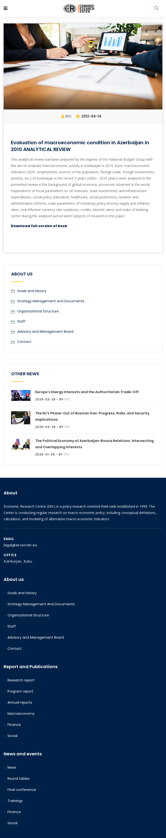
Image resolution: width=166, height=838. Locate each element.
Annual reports (18, 702)
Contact (24, 341)
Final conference (20, 789)
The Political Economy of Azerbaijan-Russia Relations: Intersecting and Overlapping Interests (94, 443)
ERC (66, 116)
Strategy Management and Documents (50, 301)
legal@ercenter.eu (20, 545)
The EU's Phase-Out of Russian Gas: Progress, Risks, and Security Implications (92, 416)
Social (10, 735)
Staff (21, 321)
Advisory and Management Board (45, 331)
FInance (12, 724)
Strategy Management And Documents (39, 604)
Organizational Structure (38, 311)
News (10, 767)
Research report (19, 680)
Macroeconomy (19, 713)
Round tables (16, 778)
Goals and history (20, 593)
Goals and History (31, 291)
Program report (18, 691)
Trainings (13, 800)
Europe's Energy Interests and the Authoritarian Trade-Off (87, 392)
